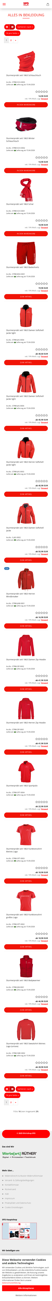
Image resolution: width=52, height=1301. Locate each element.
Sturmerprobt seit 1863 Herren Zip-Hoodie (26, 722)
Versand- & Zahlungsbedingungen (19, 1180)
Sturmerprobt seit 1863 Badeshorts (22, 267)
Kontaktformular (12, 1184)
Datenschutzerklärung (11, 1282)
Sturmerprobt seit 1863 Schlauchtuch (23, 75)
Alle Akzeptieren (26, 1288)
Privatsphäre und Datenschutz (18, 1203)
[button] (7, 27)
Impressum (10, 1198)
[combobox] (25, 27)
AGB (7, 1194)
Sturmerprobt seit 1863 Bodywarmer (23, 980)
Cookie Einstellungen (14, 1207)
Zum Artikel (26, 296)
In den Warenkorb (26, 105)
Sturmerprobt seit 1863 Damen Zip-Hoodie (26, 659)
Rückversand (10, 1189)
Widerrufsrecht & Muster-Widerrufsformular (24, 1175)
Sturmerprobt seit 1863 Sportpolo (21, 785)
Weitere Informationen (26, 1295)
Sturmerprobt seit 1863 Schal (19, 204)
